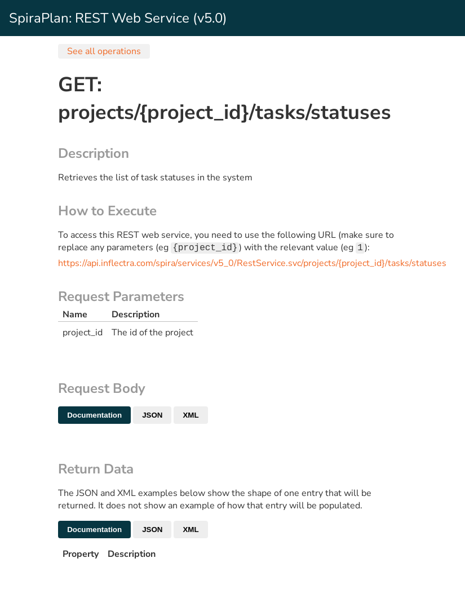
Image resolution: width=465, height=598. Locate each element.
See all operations (104, 51)
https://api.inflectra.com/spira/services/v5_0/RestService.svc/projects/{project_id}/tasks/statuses (252, 264)
